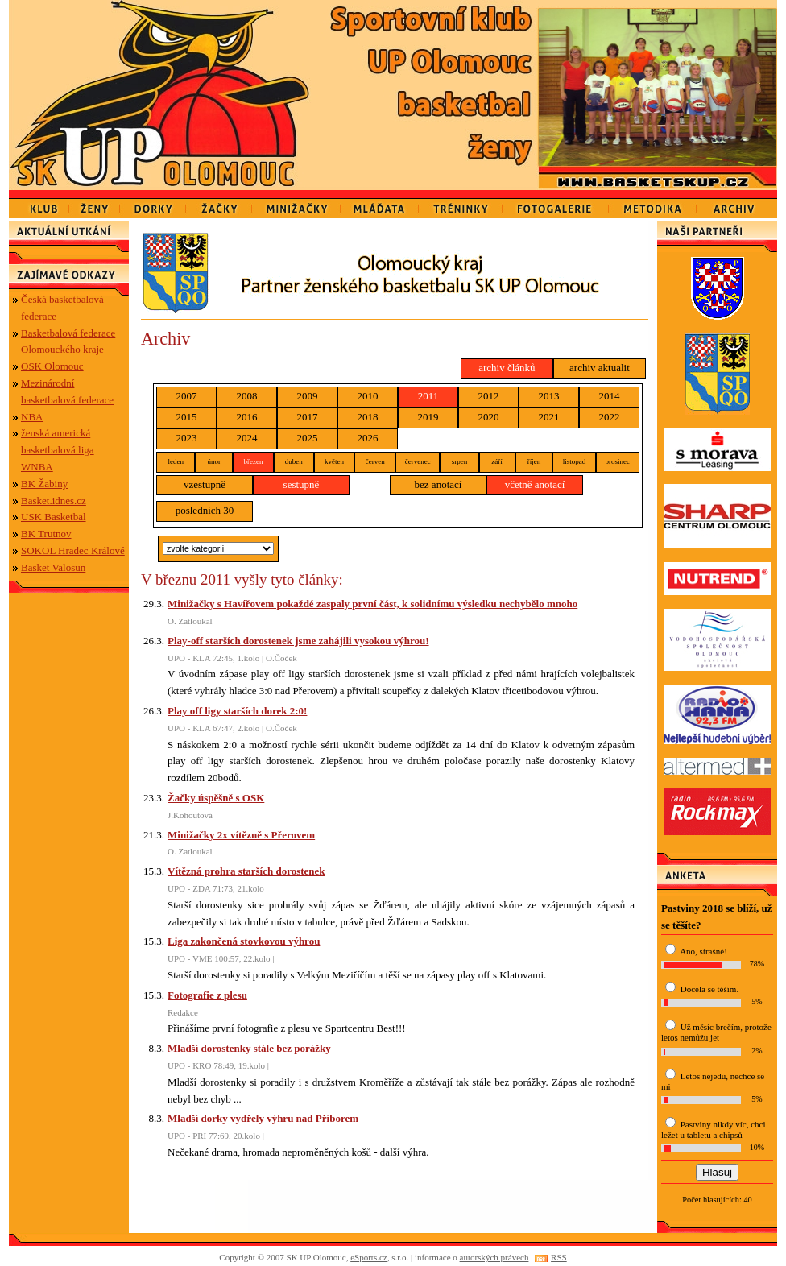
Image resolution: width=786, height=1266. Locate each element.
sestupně (301, 484)
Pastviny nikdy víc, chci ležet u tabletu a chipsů (713, 1129)
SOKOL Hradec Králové (73, 550)
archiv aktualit (599, 368)
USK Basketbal (53, 517)
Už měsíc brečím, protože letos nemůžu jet (716, 1032)
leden (176, 461)
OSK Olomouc (52, 366)
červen (375, 461)
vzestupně (204, 484)
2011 (428, 396)
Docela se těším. (709, 989)
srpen (460, 461)
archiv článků (506, 368)
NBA (32, 417)
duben (294, 461)
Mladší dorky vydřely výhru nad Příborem (263, 1118)
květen (334, 461)
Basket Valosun (53, 567)
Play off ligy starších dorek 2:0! (237, 711)
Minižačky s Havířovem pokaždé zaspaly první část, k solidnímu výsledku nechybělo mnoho (372, 604)
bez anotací (438, 484)
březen (253, 461)
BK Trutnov (46, 534)
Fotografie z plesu (207, 995)
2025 (307, 438)
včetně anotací (535, 484)
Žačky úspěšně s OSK (216, 798)
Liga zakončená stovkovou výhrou (244, 941)
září (497, 461)
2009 (307, 396)
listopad (574, 461)
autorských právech (494, 1257)
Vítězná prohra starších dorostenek (246, 871)
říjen (534, 461)
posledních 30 (205, 510)
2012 (488, 396)
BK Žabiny (44, 484)
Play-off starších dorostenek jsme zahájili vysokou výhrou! (298, 641)
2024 (247, 438)
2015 (186, 417)
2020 (488, 417)
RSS (559, 1257)
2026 (368, 438)
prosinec (618, 461)
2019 (428, 417)
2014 (609, 396)
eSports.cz (368, 1257)
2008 (247, 396)
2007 (186, 396)
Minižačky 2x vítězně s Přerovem (241, 835)
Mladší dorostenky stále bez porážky (249, 1048)
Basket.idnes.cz (53, 500)
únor (214, 461)
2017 (307, 417)
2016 (247, 417)
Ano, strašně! (703, 951)
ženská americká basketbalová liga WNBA (57, 450)
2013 (549, 396)
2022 (609, 417)
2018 (368, 417)
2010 (368, 396)
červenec (418, 461)
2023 (186, 438)
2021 (549, 417)
